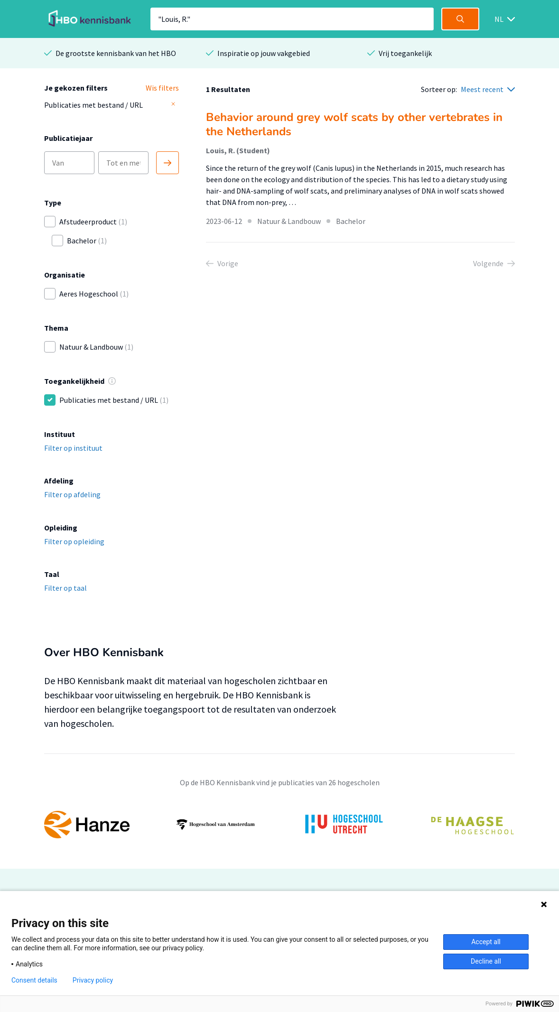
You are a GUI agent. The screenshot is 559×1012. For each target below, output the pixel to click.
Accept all (486, 942)
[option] (279, 824)
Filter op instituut (73, 448)
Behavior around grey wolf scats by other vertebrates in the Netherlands (354, 124)
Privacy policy (93, 980)
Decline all (486, 961)
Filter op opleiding (74, 541)
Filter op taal (65, 588)
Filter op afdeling (72, 494)
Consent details (34, 980)
